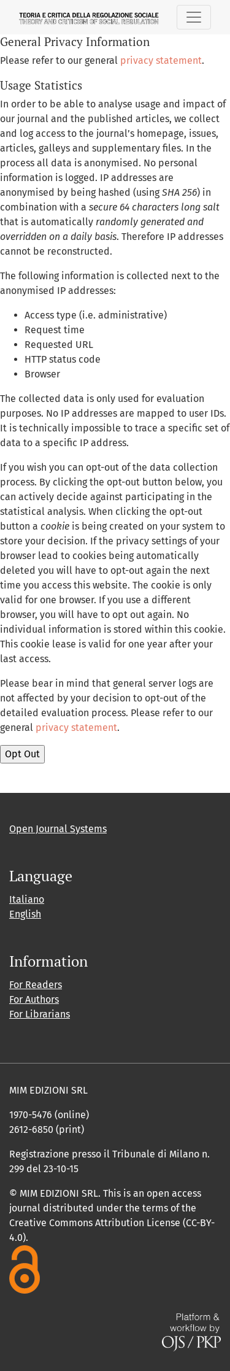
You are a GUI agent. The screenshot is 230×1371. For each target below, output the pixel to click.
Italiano (26, 899)
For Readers (35, 985)
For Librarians (39, 1014)
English (25, 914)
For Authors (34, 999)
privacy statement (161, 60)
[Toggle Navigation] (194, 17)
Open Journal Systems (58, 829)
